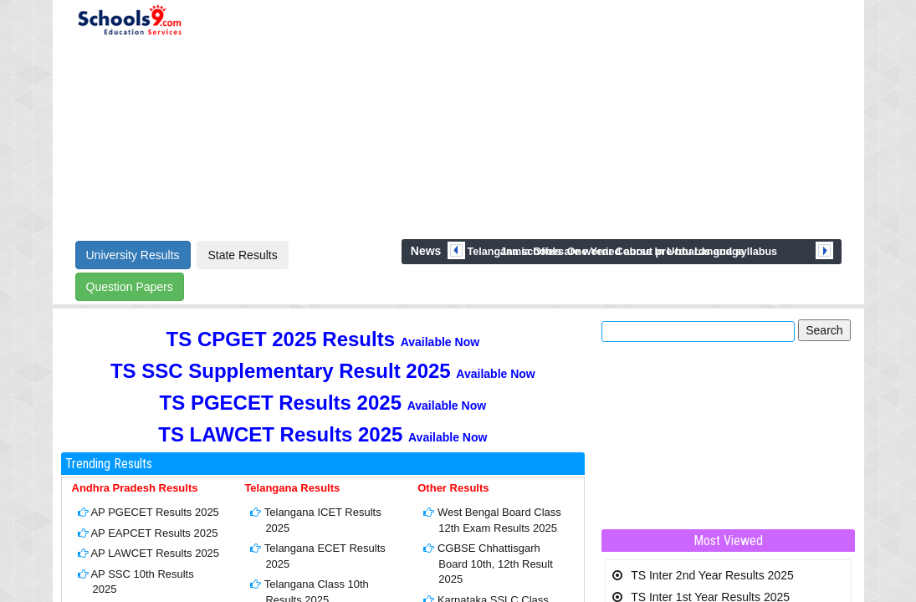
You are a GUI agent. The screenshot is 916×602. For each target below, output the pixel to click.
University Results (133, 255)
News (426, 251)
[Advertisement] (523, 119)
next (824, 250)
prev (456, 250)
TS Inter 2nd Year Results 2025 (712, 575)
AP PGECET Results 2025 (154, 512)
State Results (242, 255)
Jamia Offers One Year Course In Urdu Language (622, 252)
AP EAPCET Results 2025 (153, 533)
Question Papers (129, 286)
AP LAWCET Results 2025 (154, 553)
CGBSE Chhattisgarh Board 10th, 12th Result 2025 (495, 563)
